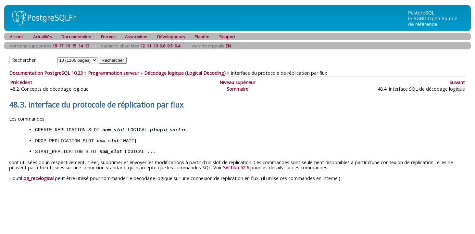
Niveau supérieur (237, 82)
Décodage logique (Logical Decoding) (185, 73)
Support (227, 37)
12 (142, 46)
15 (74, 46)
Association (136, 37)
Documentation (76, 37)
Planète (201, 37)
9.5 (170, 46)
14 (80, 46)
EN (228, 46)
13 (87, 46)
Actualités (42, 37)
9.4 (177, 46)
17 (61, 46)
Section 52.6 (236, 166)
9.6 (162, 46)
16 (67, 46)
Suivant (457, 82)
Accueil (16, 37)
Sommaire (237, 89)
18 (54, 46)
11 (149, 46)
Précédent (21, 82)
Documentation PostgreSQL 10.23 (46, 73)
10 (155, 46)
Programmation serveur (113, 73)
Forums (108, 37)
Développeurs (171, 37)
